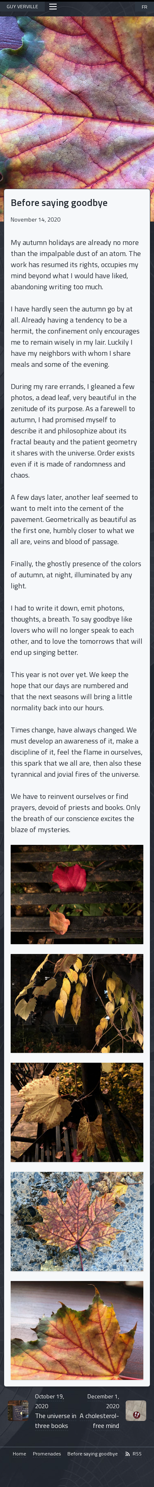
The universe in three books (55, 1411)
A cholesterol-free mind (99, 1411)
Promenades (47, 1453)
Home (19, 1453)
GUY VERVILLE (22, 6)
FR (144, 7)
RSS (133, 1453)
